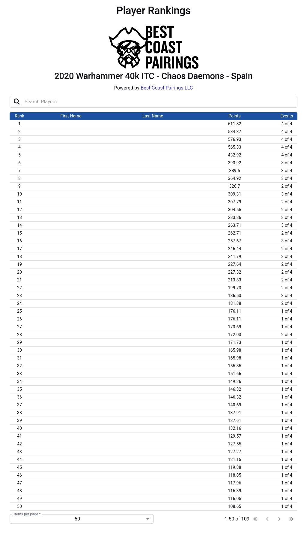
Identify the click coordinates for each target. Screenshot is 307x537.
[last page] (291, 519)
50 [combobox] (77, 519)
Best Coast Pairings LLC (167, 88)
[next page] (279, 519)
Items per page (27, 514)
